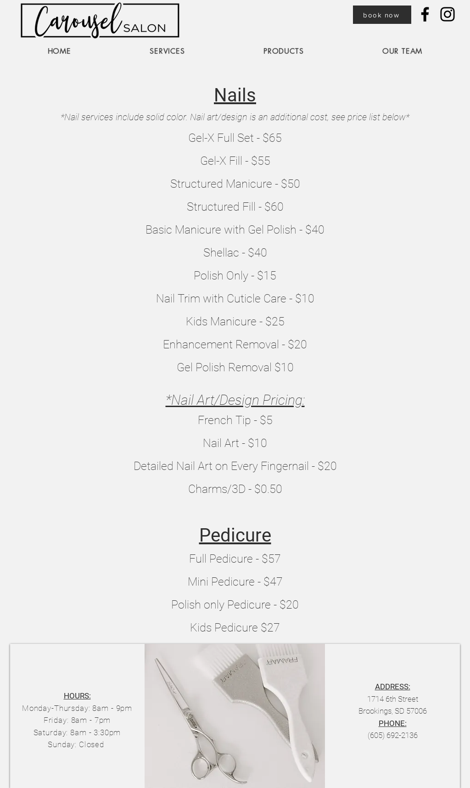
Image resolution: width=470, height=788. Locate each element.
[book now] (382, 15)
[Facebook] (425, 14)
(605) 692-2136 (393, 735)
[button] (167, 51)
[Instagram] (447, 14)
